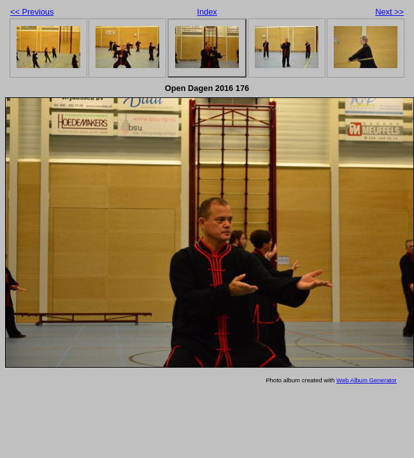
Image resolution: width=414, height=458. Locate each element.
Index (207, 12)
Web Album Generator (366, 380)
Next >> (389, 12)
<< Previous (32, 12)
